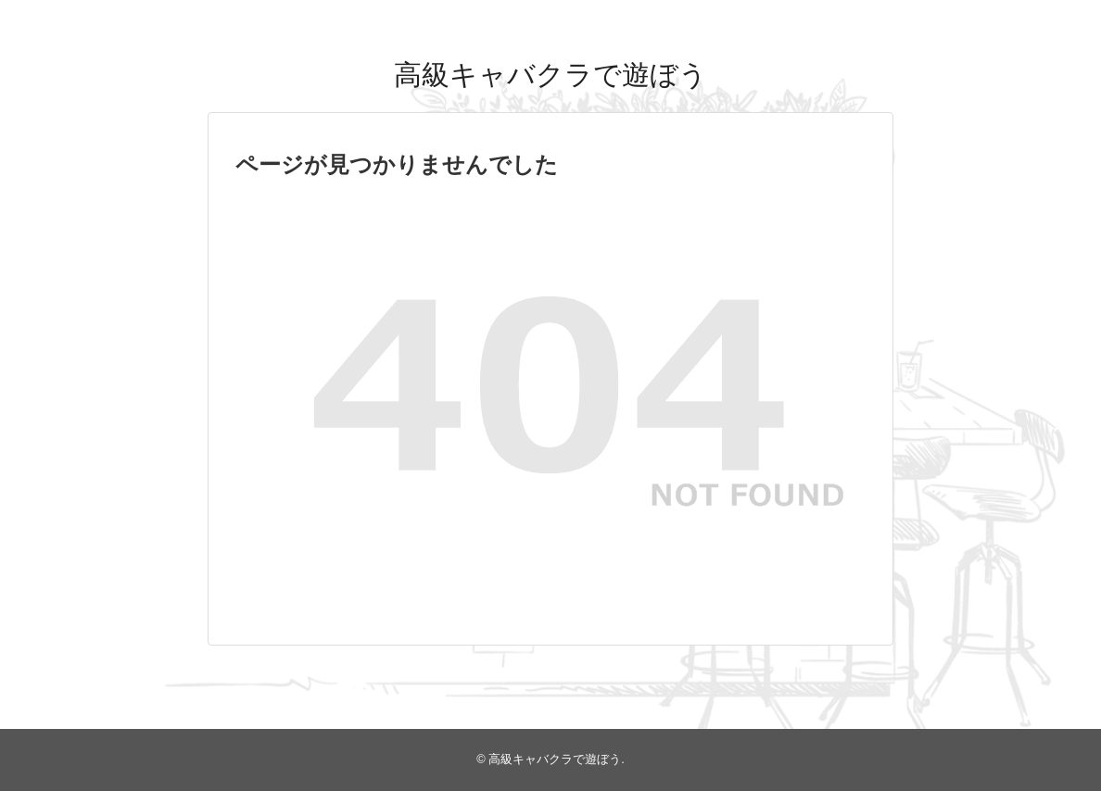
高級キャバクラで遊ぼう (550, 74)
